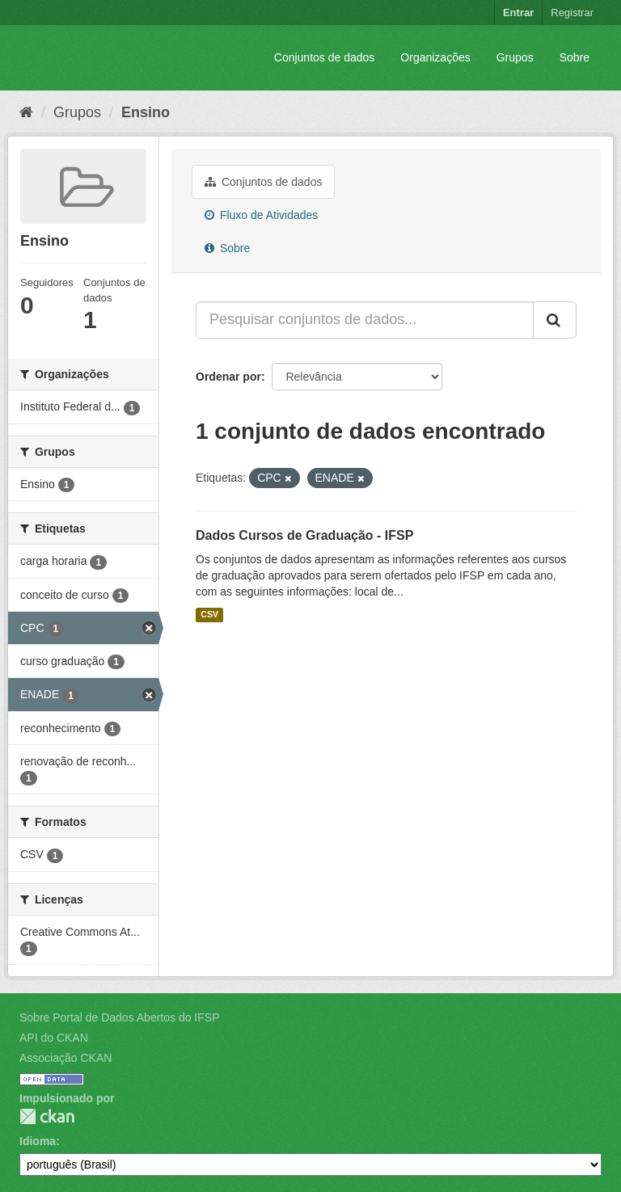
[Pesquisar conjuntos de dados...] (365, 320)
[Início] (26, 112)
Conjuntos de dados (324, 57)
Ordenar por (228, 376)
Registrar (572, 12)
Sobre (574, 57)
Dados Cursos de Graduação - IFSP (304, 535)
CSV (209, 615)
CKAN (46, 1116)
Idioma (37, 1141)
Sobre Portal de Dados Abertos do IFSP (119, 1017)
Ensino (145, 112)
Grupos (515, 57)
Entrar (518, 12)
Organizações (435, 57)
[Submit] (555, 320)
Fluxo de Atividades (261, 214)
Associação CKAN (65, 1057)
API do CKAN (53, 1037)
